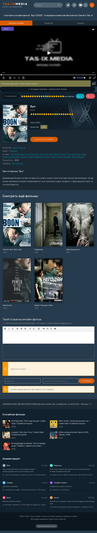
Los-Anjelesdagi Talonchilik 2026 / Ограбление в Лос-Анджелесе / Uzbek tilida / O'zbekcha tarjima (25, 475)
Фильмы (84, 404)
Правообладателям (47, 526)
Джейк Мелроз (78, 157)
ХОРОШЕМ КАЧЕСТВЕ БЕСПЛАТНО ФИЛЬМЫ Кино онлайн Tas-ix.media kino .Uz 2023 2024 (41, 404)
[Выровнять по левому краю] (17, 329)
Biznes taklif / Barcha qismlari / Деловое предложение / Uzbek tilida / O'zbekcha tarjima (72, 475)
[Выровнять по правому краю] (25, 329)
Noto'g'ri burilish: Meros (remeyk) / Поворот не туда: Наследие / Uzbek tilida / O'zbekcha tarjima (72, 507)
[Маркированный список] (30, 329)
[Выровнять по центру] (21, 329)
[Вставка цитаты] (44, 329)
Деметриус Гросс (42, 157)
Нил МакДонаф (16, 154)
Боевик (14, 151)
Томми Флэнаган (31, 154)
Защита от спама (18, 369)
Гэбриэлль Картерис (11, 157)
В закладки (10, 96)
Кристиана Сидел (78, 154)
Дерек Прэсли (19, 147)
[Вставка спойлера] (51, 329)
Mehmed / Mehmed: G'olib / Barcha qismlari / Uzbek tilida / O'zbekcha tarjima (25, 505)
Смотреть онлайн (42, 139)
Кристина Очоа (46, 154)
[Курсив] (9, 329)
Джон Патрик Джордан (61, 157)
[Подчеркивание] (13, 329)
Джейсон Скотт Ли (62, 154)
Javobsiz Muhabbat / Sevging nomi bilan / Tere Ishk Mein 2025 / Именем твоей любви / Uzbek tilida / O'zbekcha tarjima (25, 490)
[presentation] (55, 369)
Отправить (10, 381)
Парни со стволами (59, 490)
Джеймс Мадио (27, 157)
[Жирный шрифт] (5, 329)
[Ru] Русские (17, 163)
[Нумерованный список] (34, 329)
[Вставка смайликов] (39, 329)
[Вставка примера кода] (47, 329)
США (32, 122)
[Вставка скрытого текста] (55, 329)
